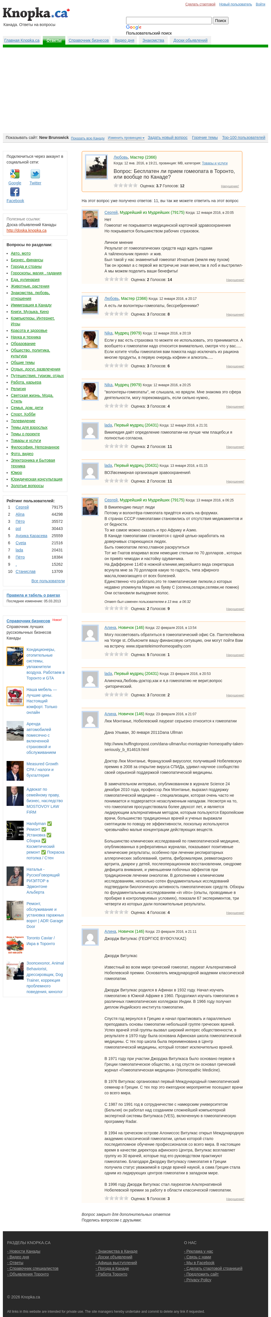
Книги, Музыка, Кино (30, 311)
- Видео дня (18, 1257)
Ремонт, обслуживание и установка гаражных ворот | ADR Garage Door (45, 915)
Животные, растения (30, 286)
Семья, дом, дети (27, 407)
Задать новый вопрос (167, 137)
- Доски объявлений (114, 1257)
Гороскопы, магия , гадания (36, 273)
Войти (260, 4)
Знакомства (153, 40)
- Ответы (15, 1262)
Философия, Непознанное (35, 447)
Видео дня (124, 40)
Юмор (16, 472)
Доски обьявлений (190, 40)
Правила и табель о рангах (33, 595)
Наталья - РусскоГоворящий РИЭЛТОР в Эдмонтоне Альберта (43, 880)
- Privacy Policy (197, 1280)
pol (18, 528)
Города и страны (26, 266)
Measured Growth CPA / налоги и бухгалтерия (42, 770)
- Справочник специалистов (32, 1268)
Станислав (26, 571)
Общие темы (23, 362)
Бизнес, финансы (27, 260)
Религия (18, 388)
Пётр (20, 521)
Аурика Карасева (31, 535)
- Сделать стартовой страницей (213, 1268)
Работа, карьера (26, 382)
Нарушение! (230, 186)
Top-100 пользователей (243, 137)
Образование (23, 343)
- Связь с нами (197, 1257)
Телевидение (23, 421)
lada (19, 550)
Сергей (22, 507)
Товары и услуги (26, 440)
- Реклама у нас (198, 1251)
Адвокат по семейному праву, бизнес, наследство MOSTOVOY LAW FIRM (45, 800)
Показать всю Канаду (88, 138)
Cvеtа (21, 543)
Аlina (20, 514)
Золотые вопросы (27, 485)
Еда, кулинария (25, 279)
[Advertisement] (135, 90)
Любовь (121, 157)
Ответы (54, 40)
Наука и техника (26, 337)
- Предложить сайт (201, 1274)
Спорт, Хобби (23, 414)
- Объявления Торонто (28, 1274)
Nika (108, 333)
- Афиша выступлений (116, 1262)
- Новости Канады (23, 1251)
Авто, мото (21, 253)
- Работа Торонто (111, 1274)
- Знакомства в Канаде (116, 1251)
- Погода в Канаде (112, 1268)
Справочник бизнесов (89, 40)
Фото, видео (22, 453)
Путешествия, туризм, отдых (37, 375)
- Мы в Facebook (199, 1262)
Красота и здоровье (29, 330)
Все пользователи (48, 581)
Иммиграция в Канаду (31, 305)
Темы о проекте (25, 434)
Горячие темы (205, 137)
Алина (110, 627)
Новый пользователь (235, 4)
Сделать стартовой (200, 4)
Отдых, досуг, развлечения (35, 369)
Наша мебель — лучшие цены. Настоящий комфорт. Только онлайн (42, 701)
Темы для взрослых (29, 427)
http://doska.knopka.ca (26, 230)
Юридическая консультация (36, 479)
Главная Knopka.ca (21, 40)
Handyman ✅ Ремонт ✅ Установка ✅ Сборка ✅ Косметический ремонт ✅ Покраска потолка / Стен (45, 840)
